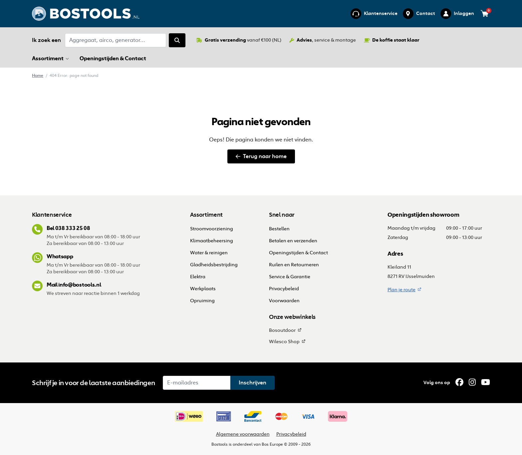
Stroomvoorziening (211, 229)
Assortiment (48, 58)
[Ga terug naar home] (85, 14)
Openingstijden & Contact (113, 58)
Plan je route (401, 290)
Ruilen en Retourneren (294, 265)
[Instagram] (472, 382)
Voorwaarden (284, 301)
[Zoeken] (177, 40)
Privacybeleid (284, 289)
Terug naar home (261, 156)
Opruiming (202, 301)
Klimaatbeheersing (211, 241)
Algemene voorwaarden (243, 434)
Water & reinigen (209, 253)
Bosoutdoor (282, 330)
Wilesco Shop (284, 341)
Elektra (197, 277)
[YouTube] (485, 382)
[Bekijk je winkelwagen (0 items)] (484, 13)
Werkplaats (203, 289)
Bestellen (280, 229)
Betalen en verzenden (293, 241)
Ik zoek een (46, 40)
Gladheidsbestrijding (214, 265)
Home (37, 75)
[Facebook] (459, 382)
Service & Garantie (289, 277)
